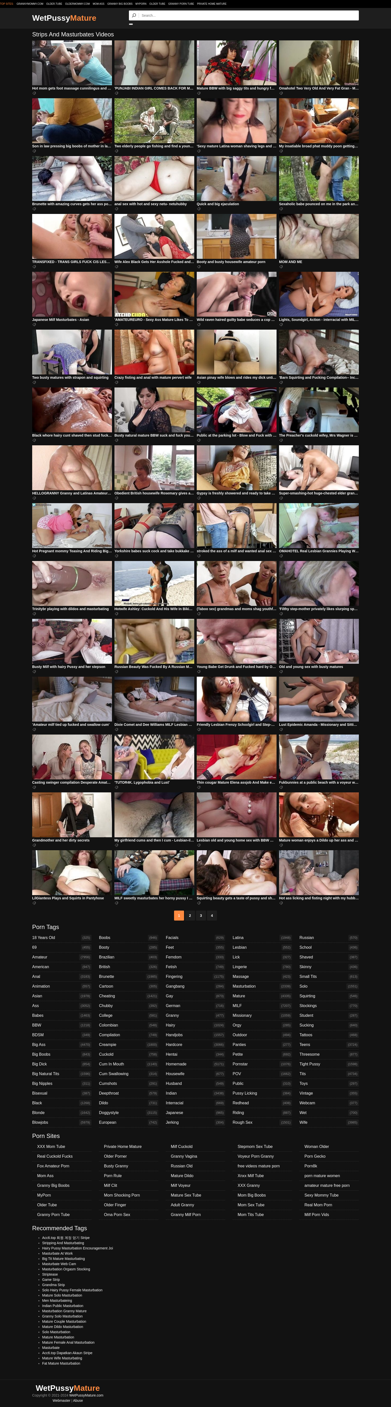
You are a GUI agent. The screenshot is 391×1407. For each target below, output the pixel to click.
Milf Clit (110, 1185)
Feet (195, 947)
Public (262, 1084)
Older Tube (157, 3)
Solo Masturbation (56, 1332)
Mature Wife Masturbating (62, 1358)
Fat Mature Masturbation (61, 1363)
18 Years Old (62, 938)
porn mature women (322, 1176)
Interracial (195, 1103)
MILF (262, 1006)
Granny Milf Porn (186, 1215)
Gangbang (195, 986)
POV (262, 1074)
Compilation (128, 1035)
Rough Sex (262, 1123)
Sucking (329, 1025)
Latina (262, 938)
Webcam (329, 1103)
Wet (329, 1113)
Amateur (62, 957)
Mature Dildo (182, 1176)
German (195, 1006)
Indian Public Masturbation (62, 1306)
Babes (62, 1016)
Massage (262, 977)
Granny (195, 1016)
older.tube (54, 3)
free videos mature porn (259, 1166)
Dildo (128, 1103)
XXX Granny (249, 1185)
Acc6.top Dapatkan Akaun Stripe (67, 1353)
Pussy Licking (262, 1093)
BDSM (62, 1035)
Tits (329, 1074)
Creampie (128, 1045)
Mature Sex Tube (186, 1195)
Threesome (329, 1054)
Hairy (195, 1025)
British (128, 967)
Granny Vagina (184, 1156)
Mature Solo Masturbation (62, 1295)
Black (62, 1103)
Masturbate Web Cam (59, 1264)
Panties (262, 1045)
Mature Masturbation (58, 1337)
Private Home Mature (211, 3)
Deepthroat (128, 1093)
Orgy (262, 1025)
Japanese (195, 1113)
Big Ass (62, 1045)
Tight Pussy (329, 1064)
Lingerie (262, 967)
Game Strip (51, 1280)
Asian (62, 996)
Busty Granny (116, 1166)
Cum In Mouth (128, 1064)
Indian (195, 1093)
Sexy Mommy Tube (321, 1195)
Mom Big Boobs (252, 1195)
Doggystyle (128, 1113)
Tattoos (329, 1035)
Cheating (128, 996)
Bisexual (62, 1093)
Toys (329, 1084)
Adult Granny (182, 1205)
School (329, 947)
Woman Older (316, 1146)
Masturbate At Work (57, 1253)
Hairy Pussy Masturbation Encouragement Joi (77, 1248)
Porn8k (310, 1166)
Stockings (329, 1006)
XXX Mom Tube (51, 1146)
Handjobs (195, 1035)
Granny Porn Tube (181, 3)
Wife (329, 1123)
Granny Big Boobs (119, 3)
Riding (262, 1113)
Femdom (195, 957)
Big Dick (62, 1064)
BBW (62, 1025)
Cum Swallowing (128, 1074)
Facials (195, 938)
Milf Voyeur (181, 1185)
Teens (329, 1045)
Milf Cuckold (182, 1146)
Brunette (128, 977)
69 (62, 947)
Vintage (329, 1093)
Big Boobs (62, 1054)
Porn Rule (113, 1176)
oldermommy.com (77, 3)
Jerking (195, 1123)
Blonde (62, 1113)
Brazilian (128, 957)
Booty (128, 947)
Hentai (195, 1054)
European (128, 1123)
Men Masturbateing (57, 1301)
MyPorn (140, 3)
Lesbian (262, 947)
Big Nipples (62, 1084)
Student (329, 1016)
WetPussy (64, 17)
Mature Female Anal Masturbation (68, 1342)
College (128, 1016)
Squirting (329, 996)
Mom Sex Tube (251, 1205)
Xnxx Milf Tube (251, 1176)
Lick (262, 957)
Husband (195, 1084)
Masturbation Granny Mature (64, 1311)
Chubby (128, 1006)
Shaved (329, 957)
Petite (262, 1054)
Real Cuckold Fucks (55, 1156)
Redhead (262, 1103)
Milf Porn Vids (316, 1215)
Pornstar (262, 1064)
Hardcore (195, 1045)
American (62, 967)
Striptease (50, 1274)
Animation (62, 986)
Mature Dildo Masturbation (62, 1327)
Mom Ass (98, 3)
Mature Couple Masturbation (64, 1321)
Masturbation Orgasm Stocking (66, 1269)
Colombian (128, 1025)
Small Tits (329, 977)
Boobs (128, 938)
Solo (329, 986)
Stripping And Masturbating (63, 1243)
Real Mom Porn (318, 1205)
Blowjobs (62, 1123)
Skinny (329, 967)
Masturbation (262, 986)
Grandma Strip (53, 1285)
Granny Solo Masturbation (62, 1316)
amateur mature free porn (327, 1185)
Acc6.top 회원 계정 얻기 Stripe (66, 1238)
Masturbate (51, 1348)
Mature (262, 996)
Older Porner (115, 1156)
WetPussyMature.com (86, 1395)
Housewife (195, 1074)
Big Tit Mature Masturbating (63, 1259)
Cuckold (128, 1054)
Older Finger (115, 1205)
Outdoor (262, 1035)
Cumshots (128, 1084)
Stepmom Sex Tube (255, 1146)
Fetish (195, 967)
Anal (62, 977)
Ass (62, 1006)
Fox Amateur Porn (53, 1166)
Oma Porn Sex (117, 1215)
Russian (329, 938)
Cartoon (128, 986)
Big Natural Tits (62, 1074)
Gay (195, 996)
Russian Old (182, 1166)
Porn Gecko (314, 1156)
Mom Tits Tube (251, 1215)
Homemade (195, 1064)
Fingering (195, 977)
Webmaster (61, 1401)
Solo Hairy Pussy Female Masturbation (72, 1290)
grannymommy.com (30, 3)
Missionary (262, 1016)
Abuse (78, 1401)
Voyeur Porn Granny (256, 1156)
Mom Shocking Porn (122, 1195)
